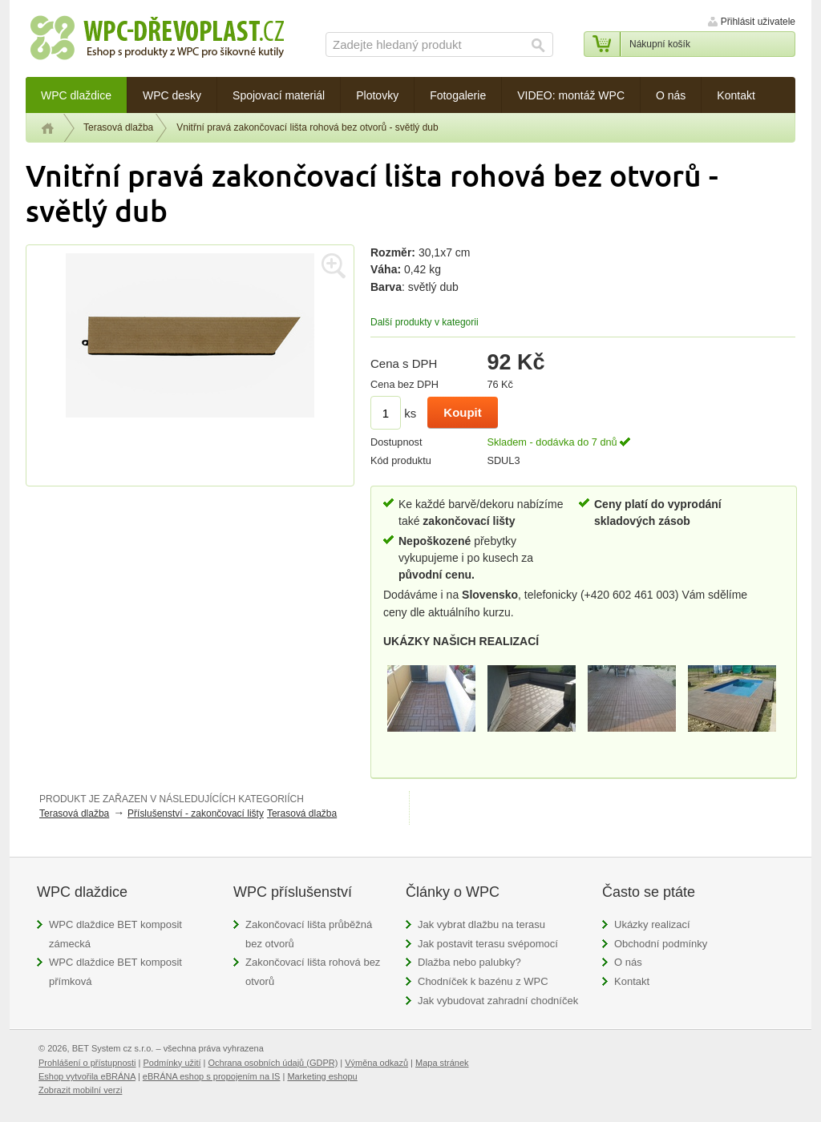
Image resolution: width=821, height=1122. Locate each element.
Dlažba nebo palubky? (469, 962)
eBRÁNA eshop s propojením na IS (212, 1076)
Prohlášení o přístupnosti (87, 1063)
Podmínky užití (171, 1063)
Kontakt (631, 981)
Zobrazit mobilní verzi (80, 1090)
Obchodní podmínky (660, 944)
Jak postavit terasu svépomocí (488, 944)
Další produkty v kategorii (424, 322)
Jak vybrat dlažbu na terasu (481, 924)
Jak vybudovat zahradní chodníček (498, 1001)
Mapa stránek (442, 1063)
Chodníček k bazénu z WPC (483, 981)
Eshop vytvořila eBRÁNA (86, 1076)
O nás (628, 962)
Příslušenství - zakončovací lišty (195, 813)
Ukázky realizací (652, 924)
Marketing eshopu (322, 1076)
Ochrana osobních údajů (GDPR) (273, 1063)
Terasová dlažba (118, 127)
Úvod (48, 128)
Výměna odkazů (376, 1063)
